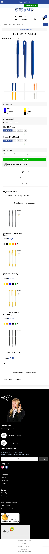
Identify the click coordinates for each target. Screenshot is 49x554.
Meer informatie (19, 6)
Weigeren (41, 6)
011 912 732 (23, 16)
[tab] (25, 172)
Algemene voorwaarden (24, 540)
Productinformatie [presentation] (25, 177)
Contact (4, 484)
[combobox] (23, 24)
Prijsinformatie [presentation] (25, 172)
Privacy (4, 477)
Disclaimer (24, 549)
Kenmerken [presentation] (25, 183)
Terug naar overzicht (26, 29)
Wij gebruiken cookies (24, 546)
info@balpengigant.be (27, 19)
